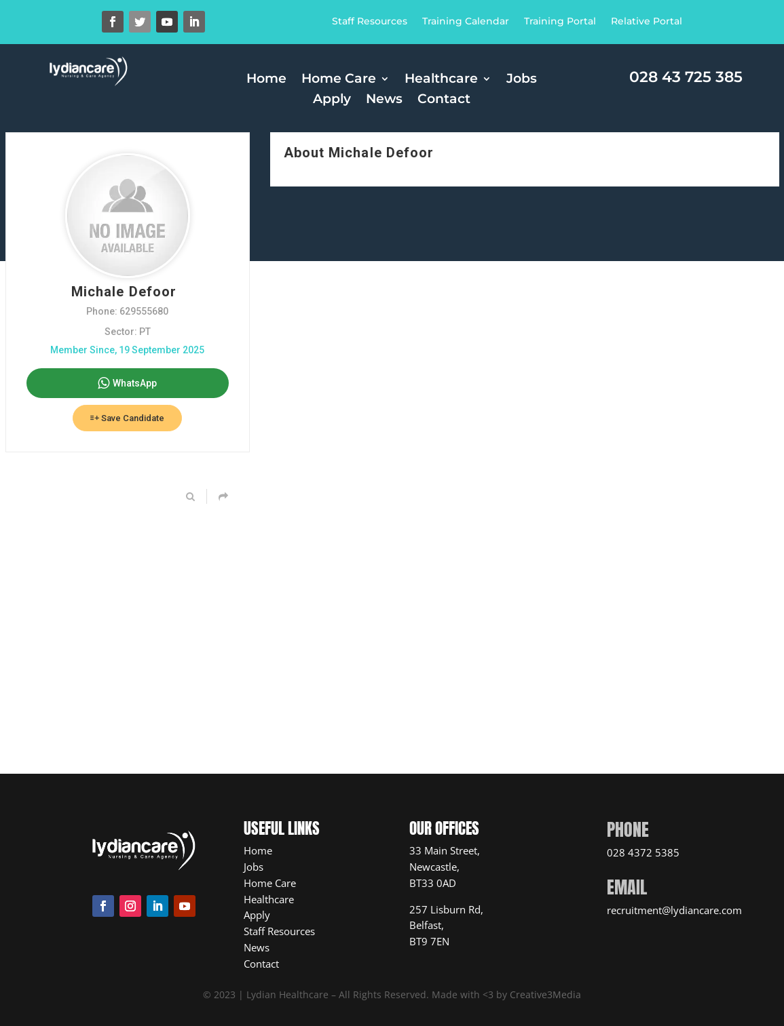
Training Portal (560, 21)
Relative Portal (646, 21)
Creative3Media (545, 994)
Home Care (338, 80)
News (384, 100)
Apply (332, 100)
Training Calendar (465, 21)
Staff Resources (369, 21)
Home (266, 80)
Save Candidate (127, 418)
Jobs (521, 80)
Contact (443, 100)
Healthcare (441, 80)
